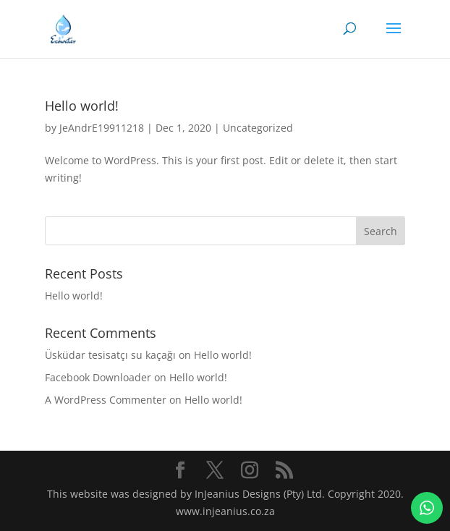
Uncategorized (258, 128)
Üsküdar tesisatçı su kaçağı (110, 355)
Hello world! (82, 105)
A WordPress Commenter (105, 400)
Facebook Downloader (98, 377)
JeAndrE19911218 (101, 128)
